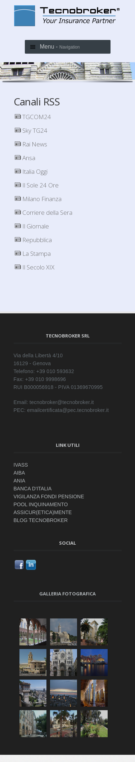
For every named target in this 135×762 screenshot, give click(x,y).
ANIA (20, 481)
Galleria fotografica (67, 593)
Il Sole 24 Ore (37, 185)
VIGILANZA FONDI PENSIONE (49, 496)
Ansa (25, 158)
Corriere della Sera (43, 212)
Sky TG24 (31, 130)
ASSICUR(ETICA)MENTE (43, 512)
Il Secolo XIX (34, 267)
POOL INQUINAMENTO (41, 504)
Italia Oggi (31, 171)
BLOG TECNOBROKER (41, 520)
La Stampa (33, 253)
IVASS (21, 465)
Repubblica (33, 240)
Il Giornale (32, 226)
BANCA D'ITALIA (33, 488)
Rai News (31, 144)
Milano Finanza (38, 199)
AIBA (19, 473)
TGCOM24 (33, 117)
